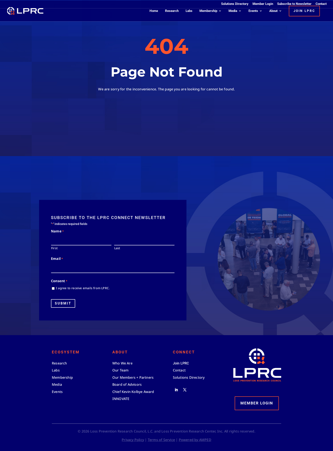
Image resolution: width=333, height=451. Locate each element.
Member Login (263, 4)
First (54, 248)
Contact (321, 4)
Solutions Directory (234, 4)
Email (57, 259)
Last (117, 248)
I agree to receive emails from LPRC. (83, 288)
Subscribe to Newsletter (294, 4)
